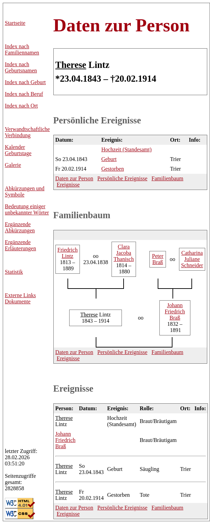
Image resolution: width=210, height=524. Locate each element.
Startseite (15, 23)
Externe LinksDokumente (20, 298)
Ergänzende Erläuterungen (20, 245)
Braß (158, 259)
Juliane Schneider (192, 259)
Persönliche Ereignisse (97, 120)
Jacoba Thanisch (124, 253)
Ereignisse (68, 185)
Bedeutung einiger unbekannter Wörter (27, 209)
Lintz (67, 253)
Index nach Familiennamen (22, 49)
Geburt (108, 159)
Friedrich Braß (175, 311)
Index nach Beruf (24, 94)
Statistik (14, 272)
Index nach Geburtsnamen (21, 67)
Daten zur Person (121, 25)
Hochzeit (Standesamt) (126, 149)
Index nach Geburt (25, 82)
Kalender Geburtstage (18, 150)
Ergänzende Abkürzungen (20, 227)
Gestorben (112, 169)
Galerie (13, 165)
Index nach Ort (21, 106)
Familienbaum (167, 178)
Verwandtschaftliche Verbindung (27, 132)
